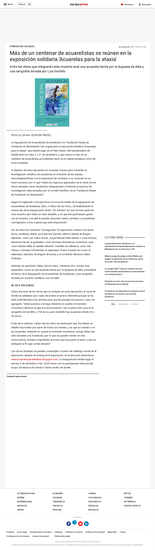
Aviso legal (22, 532)
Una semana (123, 304)
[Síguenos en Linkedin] (86, 524)
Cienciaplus (59, 501)
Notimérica (130, 501)
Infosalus (93, 509)
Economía (58, 493)
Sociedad (57, 497)
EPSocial (57, 509)
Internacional (24, 501)
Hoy (113, 304)
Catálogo (58, 532)
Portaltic (58, 505)
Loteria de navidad (40, 536)
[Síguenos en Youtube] (80, 524)
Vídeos (20, 509)
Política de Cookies (74, 532)
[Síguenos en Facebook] (68, 524)
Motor (127, 493)
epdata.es (93, 505)
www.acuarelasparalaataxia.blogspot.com (34, 359)
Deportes (22, 505)
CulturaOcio (95, 497)
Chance (92, 493)
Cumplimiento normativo (41, 532)
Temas (122, 532)
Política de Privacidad (95, 532)
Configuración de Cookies (18, 536)
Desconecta (94, 501)
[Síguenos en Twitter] (74, 524)
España (20, 497)
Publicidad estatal (62, 536)
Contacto (10, 532)
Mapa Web (112, 532)
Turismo (128, 497)
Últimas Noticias (26, 493)
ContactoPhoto (132, 505)
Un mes (135, 304)
